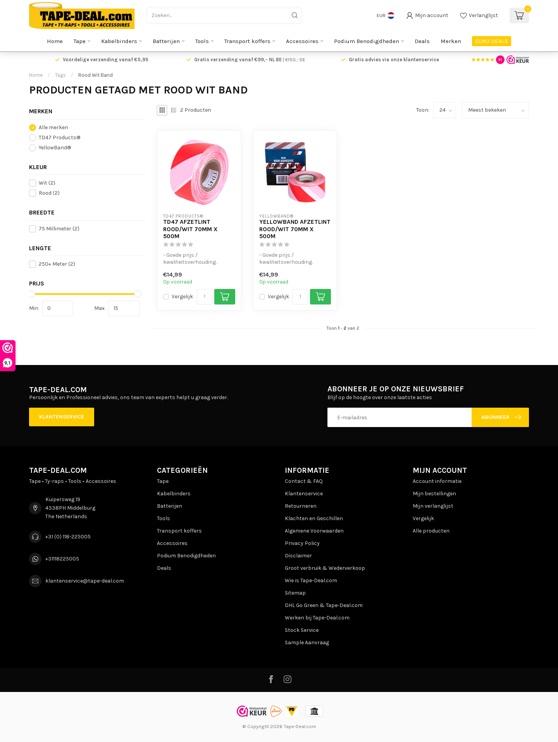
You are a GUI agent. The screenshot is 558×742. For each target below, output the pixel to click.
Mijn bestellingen (434, 493)
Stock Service (302, 630)
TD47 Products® (59, 137)
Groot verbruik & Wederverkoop (325, 568)
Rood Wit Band (95, 75)
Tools (202, 41)
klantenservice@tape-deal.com (84, 581)
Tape (80, 41)
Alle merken (53, 127)
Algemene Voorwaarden (314, 531)
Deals (422, 41)
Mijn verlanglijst (433, 506)
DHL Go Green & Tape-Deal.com (324, 605)
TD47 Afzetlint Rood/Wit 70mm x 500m (190, 229)
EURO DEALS (491, 41)
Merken (451, 41)
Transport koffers (247, 41)
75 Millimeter (59, 229)
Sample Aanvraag (307, 642)
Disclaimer (298, 555)
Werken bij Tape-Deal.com (317, 617)
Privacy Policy (302, 543)
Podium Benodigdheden (366, 41)
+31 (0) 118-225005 (68, 536)
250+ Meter (57, 264)
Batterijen (166, 41)
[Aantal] (204, 296)
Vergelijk (182, 296)
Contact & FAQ (304, 481)
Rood (49, 193)
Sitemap (295, 593)
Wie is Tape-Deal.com (311, 580)
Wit (47, 183)
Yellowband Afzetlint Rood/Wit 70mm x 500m (295, 229)
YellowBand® (55, 147)
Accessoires (302, 41)
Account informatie (437, 481)
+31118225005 (62, 558)
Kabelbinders (119, 41)
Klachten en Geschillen (314, 518)
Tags (60, 75)
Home (55, 41)
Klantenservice (61, 416)
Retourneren (301, 506)
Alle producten (431, 531)
